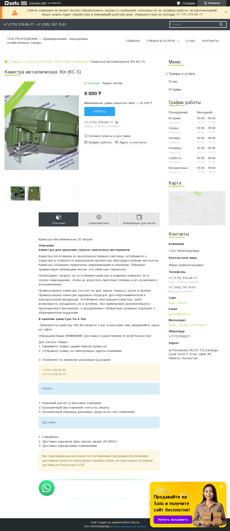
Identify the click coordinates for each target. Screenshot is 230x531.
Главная (133, 41)
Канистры (81, 61)
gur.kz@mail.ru (179, 314)
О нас (190, 41)
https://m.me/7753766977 (188, 325)
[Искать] (221, 24)
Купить (99, 111)
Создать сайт (37, 3)
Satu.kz (135, 522)
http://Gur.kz (178, 303)
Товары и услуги (160, 41)
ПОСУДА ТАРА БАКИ (54, 61)
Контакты (210, 41)
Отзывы (175, 89)
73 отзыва (188, 3)
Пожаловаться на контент (130, 526)
